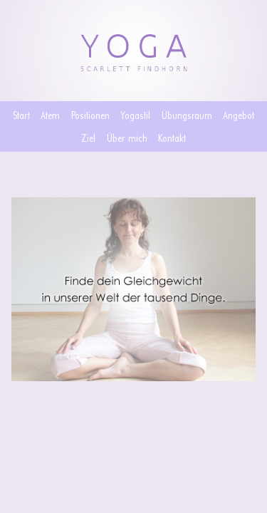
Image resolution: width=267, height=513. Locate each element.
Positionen (90, 115)
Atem (50, 115)
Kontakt (172, 138)
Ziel (88, 138)
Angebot (238, 115)
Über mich (127, 138)
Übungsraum (187, 115)
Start (21, 115)
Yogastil (135, 115)
